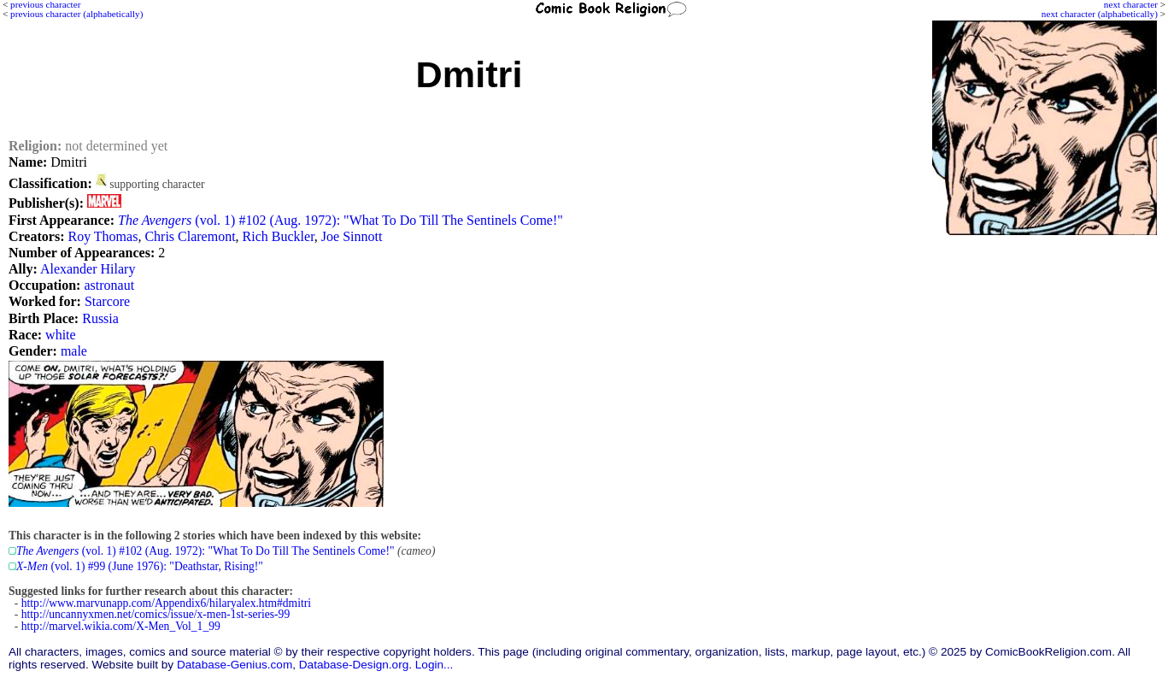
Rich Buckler (278, 236)
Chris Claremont (189, 236)
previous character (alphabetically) (76, 14)
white (60, 334)
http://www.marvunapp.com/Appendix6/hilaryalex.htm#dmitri (166, 603)
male (74, 351)
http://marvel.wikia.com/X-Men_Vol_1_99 (120, 626)
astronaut (109, 285)
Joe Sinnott (352, 236)
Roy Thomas (102, 236)
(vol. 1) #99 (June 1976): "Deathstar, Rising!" (139, 566)
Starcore (107, 301)
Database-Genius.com (234, 664)
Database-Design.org (353, 664)
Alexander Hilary (88, 269)
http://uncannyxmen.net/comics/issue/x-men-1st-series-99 (155, 614)
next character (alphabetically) (1100, 14)
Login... (434, 664)
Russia (100, 318)
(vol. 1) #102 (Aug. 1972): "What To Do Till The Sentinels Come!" (340, 220)
